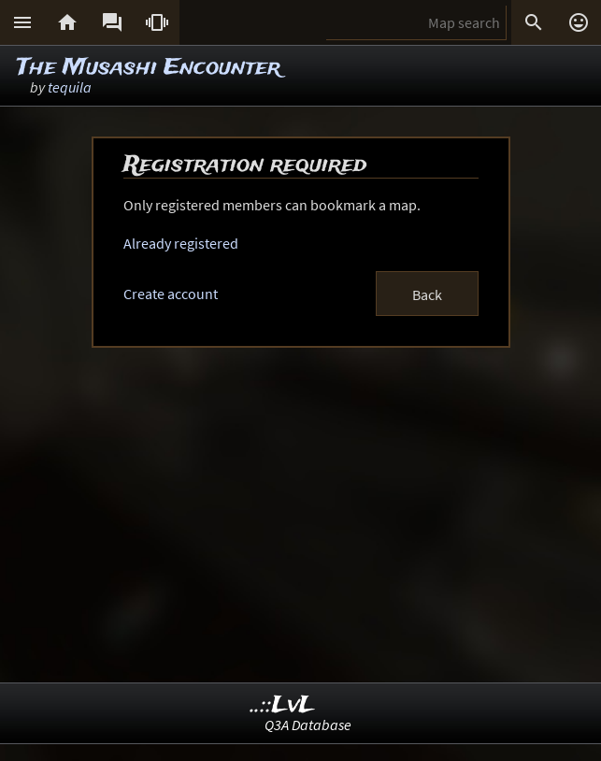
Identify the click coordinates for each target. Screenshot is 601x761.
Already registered (180, 243)
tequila (70, 87)
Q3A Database (308, 724)
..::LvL (282, 705)
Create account (170, 293)
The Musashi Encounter (148, 67)
